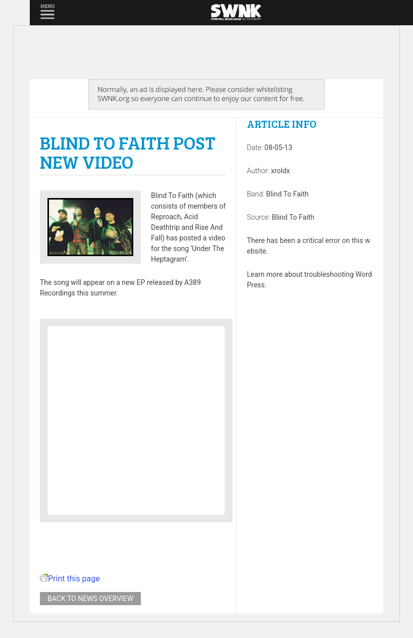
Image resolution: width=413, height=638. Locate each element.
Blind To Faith (287, 194)
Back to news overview (90, 599)
